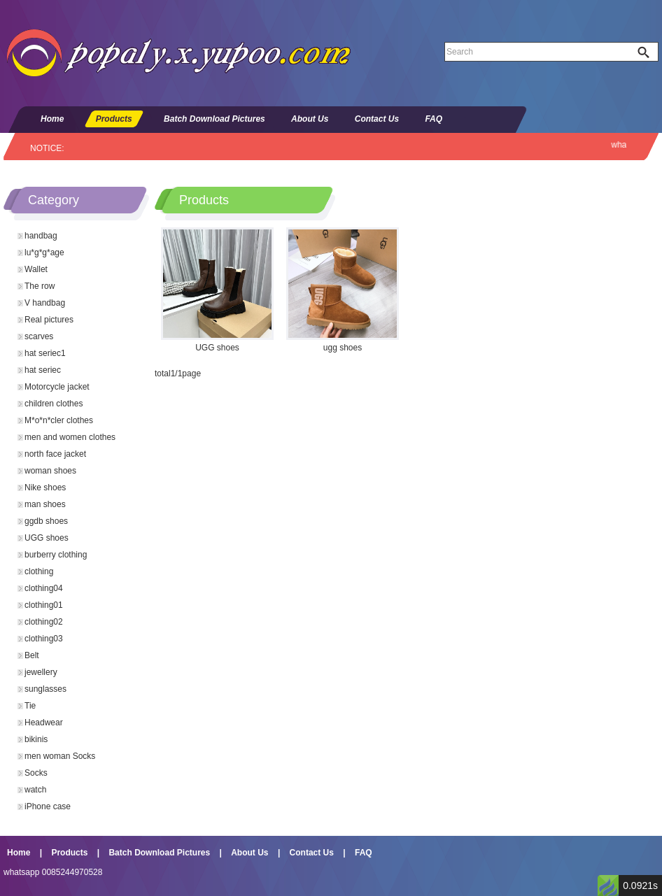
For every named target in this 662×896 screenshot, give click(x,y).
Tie (30, 706)
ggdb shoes (46, 521)
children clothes (53, 403)
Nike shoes (45, 487)
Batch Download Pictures (214, 119)
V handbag (44, 303)
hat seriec (42, 370)
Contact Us (377, 119)
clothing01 (43, 605)
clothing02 (43, 622)
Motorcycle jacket (57, 387)
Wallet (36, 269)
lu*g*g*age (44, 252)
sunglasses (45, 689)
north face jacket (55, 454)
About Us (309, 119)
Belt (31, 655)
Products (114, 119)
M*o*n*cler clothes (58, 420)
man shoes (45, 504)
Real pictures (48, 320)
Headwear (43, 722)
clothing (38, 571)
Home (52, 119)
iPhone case (47, 806)
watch (35, 790)
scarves (38, 336)
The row (39, 286)
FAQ (433, 119)
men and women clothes (69, 437)
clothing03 (43, 638)
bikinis (36, 739)
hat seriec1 (45, 353)
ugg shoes (342, 348)
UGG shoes (46, 538)
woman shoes (50, 471)
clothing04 (43, 588)
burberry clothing (55, 555)
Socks (36, 773)
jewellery (40, 672)
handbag (40, 236)
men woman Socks (59, 756)
